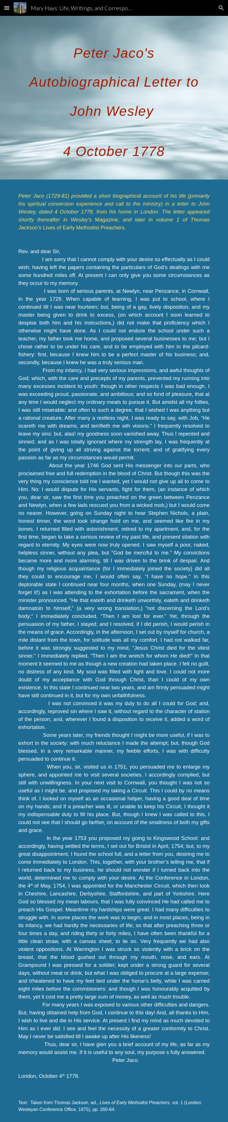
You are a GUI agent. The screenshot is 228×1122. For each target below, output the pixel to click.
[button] (7, 8)
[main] (114, 98)
